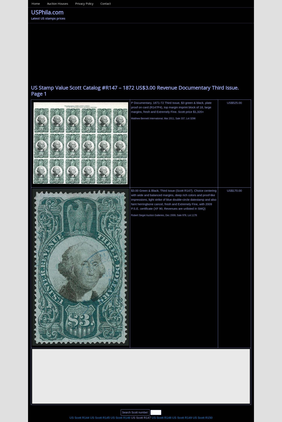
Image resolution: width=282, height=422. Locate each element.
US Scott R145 (100, 417)
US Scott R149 (182, 417)
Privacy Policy (84, 3)
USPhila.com (47, 12)
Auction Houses (57, 3)
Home (36, 3)
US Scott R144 (79, 417)
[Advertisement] (141, 55)
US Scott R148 (161, 417)
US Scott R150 (202, 417)
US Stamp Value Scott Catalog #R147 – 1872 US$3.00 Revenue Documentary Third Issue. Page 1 (135, 90)
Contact (105, 3)
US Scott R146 (120, 417)
